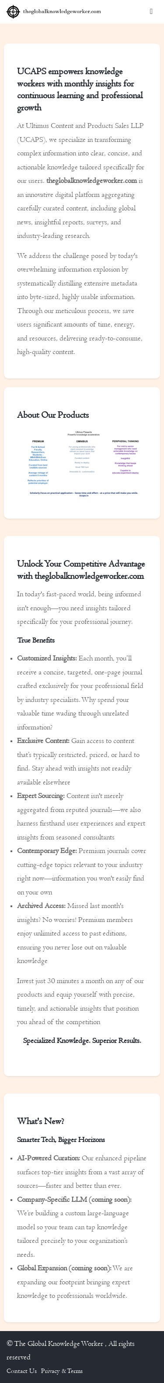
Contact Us (22, 1371)
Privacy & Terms (62, 1371)
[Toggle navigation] (151, 12)
